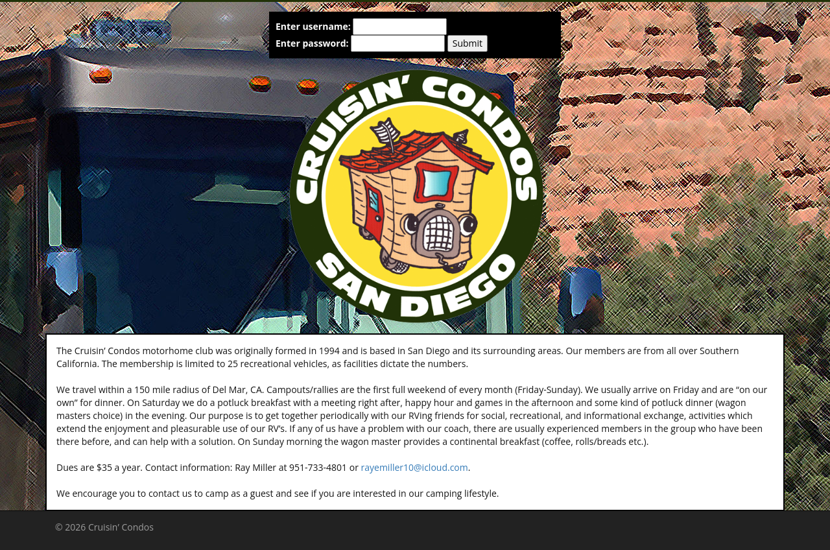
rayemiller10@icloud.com (414, 467)
